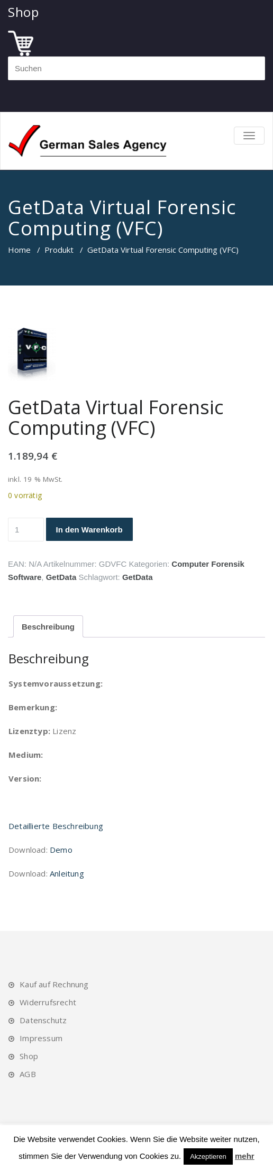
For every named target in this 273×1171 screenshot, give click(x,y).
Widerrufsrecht (48, 1002)
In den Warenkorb (89, 529)
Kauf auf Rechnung (54, 984)
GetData (61, 577)
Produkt (59, 249)
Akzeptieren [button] (208, 1156)
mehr (244, 1155)
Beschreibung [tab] (48, 626)
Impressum (41, 1038)
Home (19, 249)
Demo (61, 849)
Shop (29, 1056)
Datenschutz (43, 1020)
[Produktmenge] (26, 529)
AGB (28, 1074)
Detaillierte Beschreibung (55, 826)
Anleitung (67, 873)
